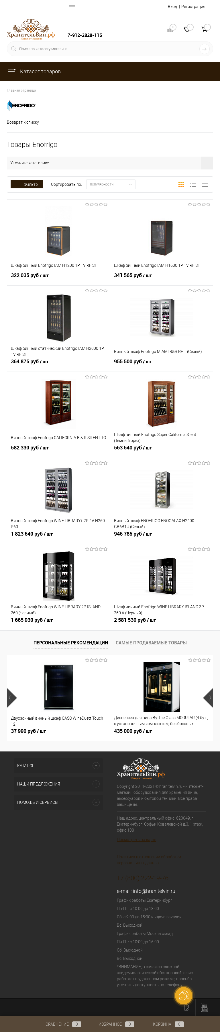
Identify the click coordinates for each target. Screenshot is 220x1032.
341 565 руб (161, 278)
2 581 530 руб (161, 623)
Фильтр (27, 184)
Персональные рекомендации (71, 643)
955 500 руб (161, 364)
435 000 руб (133, 731)
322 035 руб (58, 278)
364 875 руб (58, 364)
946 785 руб (161, 537)
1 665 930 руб (58, 623)
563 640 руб (161, 451)
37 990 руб (28, 731)
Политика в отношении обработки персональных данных (149, 860)
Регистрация (193, 6)
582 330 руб (58, 451)
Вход (172, 6)
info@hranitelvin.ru (154, 891)
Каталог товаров (34, 71)
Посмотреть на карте (136, 839)
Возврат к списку (23, 122)
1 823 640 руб (58, 537)
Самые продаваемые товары (151, 643)
